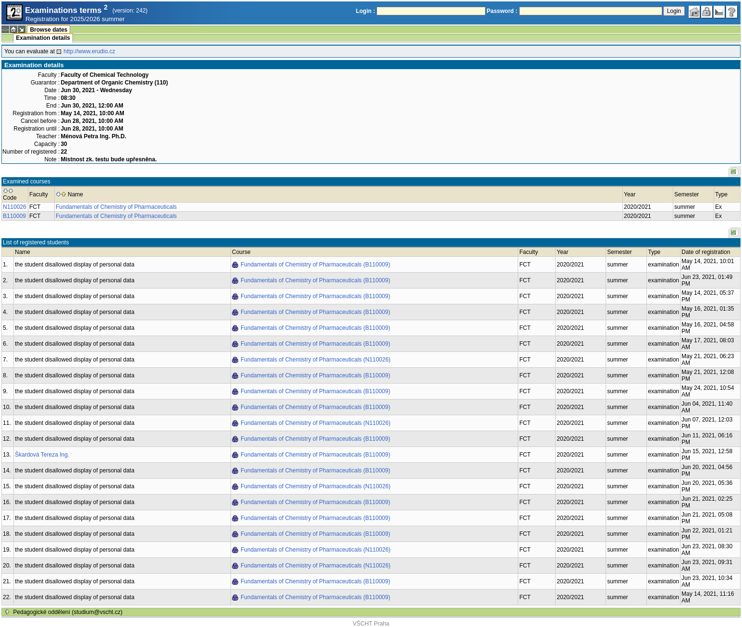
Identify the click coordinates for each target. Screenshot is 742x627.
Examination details (43, 38)
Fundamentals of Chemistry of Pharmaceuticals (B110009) (315, 264)
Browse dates (48, 29)
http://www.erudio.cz (89, 51)
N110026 (14, 207)
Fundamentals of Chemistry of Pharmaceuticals (116, 207)
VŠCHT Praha (371, 623)
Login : (365, 11)
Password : (502, 11)
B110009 (14, 216)
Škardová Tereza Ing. (42, 454)
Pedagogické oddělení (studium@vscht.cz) (67, 612)
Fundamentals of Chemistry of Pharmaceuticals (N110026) (315, 359)
